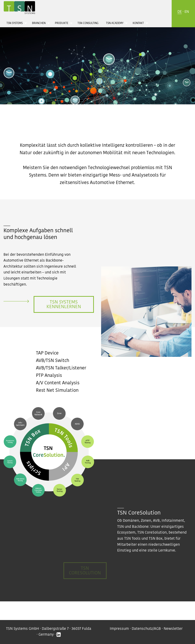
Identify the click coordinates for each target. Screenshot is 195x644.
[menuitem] (15, 23)
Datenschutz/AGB (146, 629)
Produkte (61, 23)
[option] (97, 54)
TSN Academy (114, 23)
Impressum (119, 629)
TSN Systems (15, 23)
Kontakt (138, 23)
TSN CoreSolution (85, 570)
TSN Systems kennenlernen (63, 304)
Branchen (39, 23)
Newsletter (173, 629)
